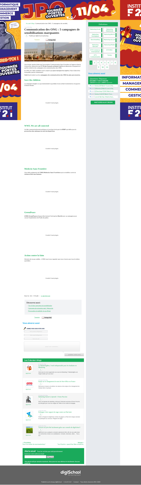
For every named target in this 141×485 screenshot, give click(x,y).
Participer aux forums (103, 102)
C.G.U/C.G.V (67, 482)
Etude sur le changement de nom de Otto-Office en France (56, 382)
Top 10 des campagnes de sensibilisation (40, 306)
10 (103, 67)
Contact (76, 482)
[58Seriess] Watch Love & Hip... (104, 88)
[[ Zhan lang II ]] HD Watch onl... (104, 91)
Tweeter (37, 39)
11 (107, 67)
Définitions (103, 24)
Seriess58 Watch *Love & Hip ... (104, 86)
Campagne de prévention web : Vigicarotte (40, 308)
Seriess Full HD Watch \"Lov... (104, 94)
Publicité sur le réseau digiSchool (51, 482)
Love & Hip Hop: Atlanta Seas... (104, 97)
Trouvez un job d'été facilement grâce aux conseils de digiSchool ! (59, 428)
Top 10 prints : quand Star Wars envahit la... (70, 444)
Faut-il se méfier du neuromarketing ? (34, 444)
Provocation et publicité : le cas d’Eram (39, 311)
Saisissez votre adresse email (34, 454)
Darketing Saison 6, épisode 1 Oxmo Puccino (52, 397)
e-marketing (45, 296)
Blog (31, 27)
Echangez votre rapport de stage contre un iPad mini (55, 412)
